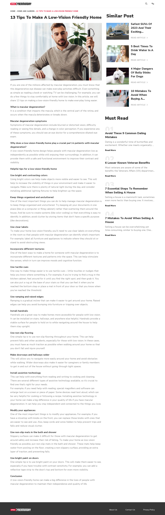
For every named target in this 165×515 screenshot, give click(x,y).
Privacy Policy (149, 510)
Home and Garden (25, 11)
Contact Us (130, 510)
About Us (113, 510)
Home (12, 11)
